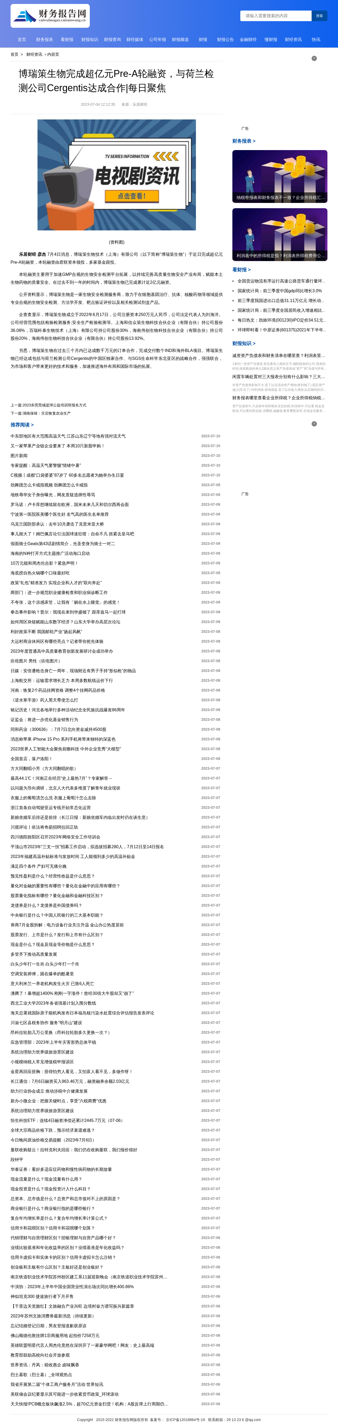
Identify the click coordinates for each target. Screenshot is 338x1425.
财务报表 (44, 39)
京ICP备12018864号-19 (186, 1420)
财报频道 (180, 39)
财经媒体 (134, 39)
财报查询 (112, 39)
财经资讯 (293, 39)
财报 (203, 39)
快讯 (316, 39)
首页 (22, 39)
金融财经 (248, 39)
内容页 (53, 54)
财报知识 (89, 39)
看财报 (67, 39)
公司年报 (157, 39)
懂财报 (271, 39)
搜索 (319, 16)
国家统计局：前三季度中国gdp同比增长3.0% (280, 291)
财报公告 (225, 39)
